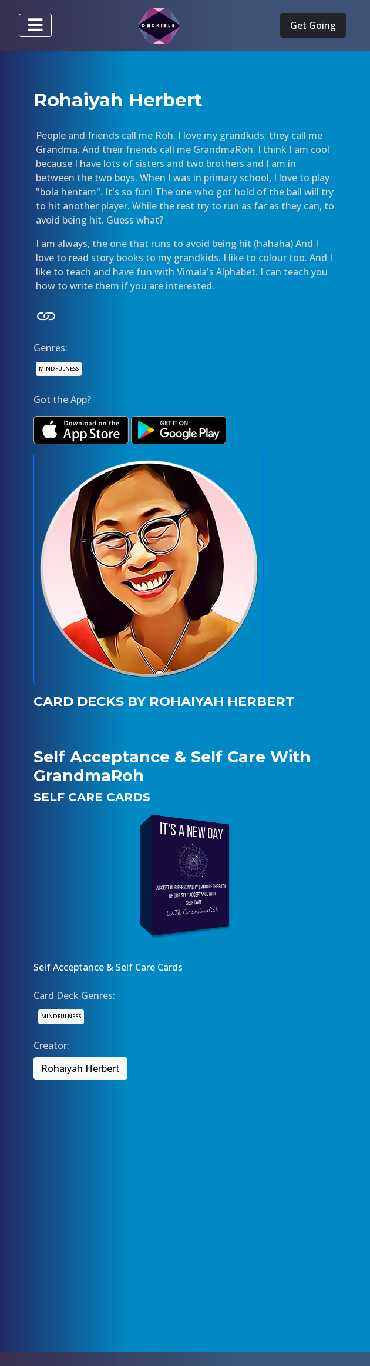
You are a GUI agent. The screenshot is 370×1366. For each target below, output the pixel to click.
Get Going (313, 25)
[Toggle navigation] (35, 25)
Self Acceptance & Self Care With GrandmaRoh (172, 766)
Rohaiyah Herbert (80, 1068)
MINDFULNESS (59, 368)
